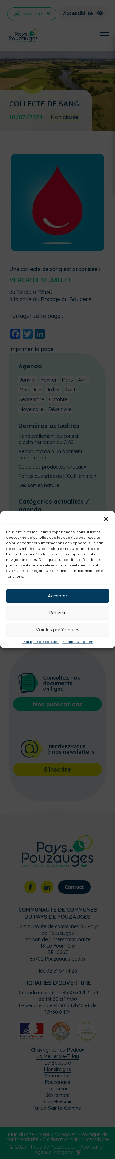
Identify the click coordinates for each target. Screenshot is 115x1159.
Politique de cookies (40, 641)
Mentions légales (77, 641)
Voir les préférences (57, 630)
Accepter (57, 596)
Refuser (57, 613)
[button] (106, 519)
